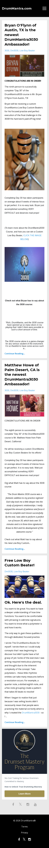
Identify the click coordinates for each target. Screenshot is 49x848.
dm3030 (14, 50)
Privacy (24, 832)
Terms (24, 826)
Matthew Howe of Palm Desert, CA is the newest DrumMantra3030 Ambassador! (22, 374)
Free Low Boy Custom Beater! (19, 562)
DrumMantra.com (16, 8)
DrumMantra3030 (30, 712)
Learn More (25, 793)
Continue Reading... (15, 353)
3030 (7, 50)
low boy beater (27, 50)
